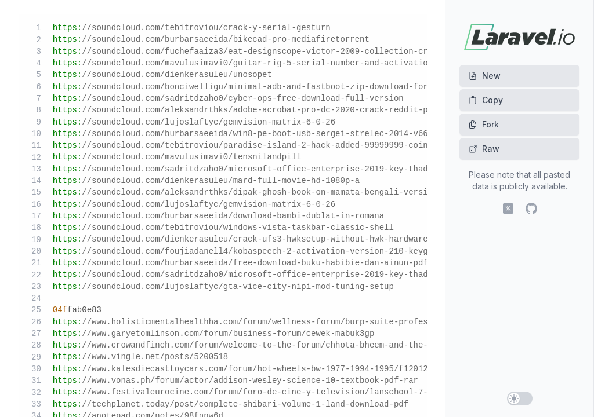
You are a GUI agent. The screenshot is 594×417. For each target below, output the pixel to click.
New (484, 76)
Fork (483, 124)
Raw (483, 148)
